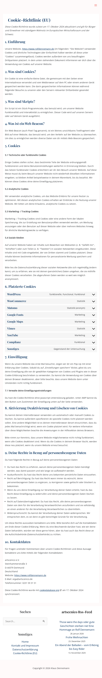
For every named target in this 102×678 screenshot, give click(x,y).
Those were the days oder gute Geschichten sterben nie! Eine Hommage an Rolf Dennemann (76, 625)
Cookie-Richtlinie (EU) (25, 653)
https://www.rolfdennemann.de (38, 48)
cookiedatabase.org (49, 590)
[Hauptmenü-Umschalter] (96, 5)
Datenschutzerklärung (25, 649)
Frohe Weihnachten (77, 637)
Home (25, 641)
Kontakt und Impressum (25, 645)
